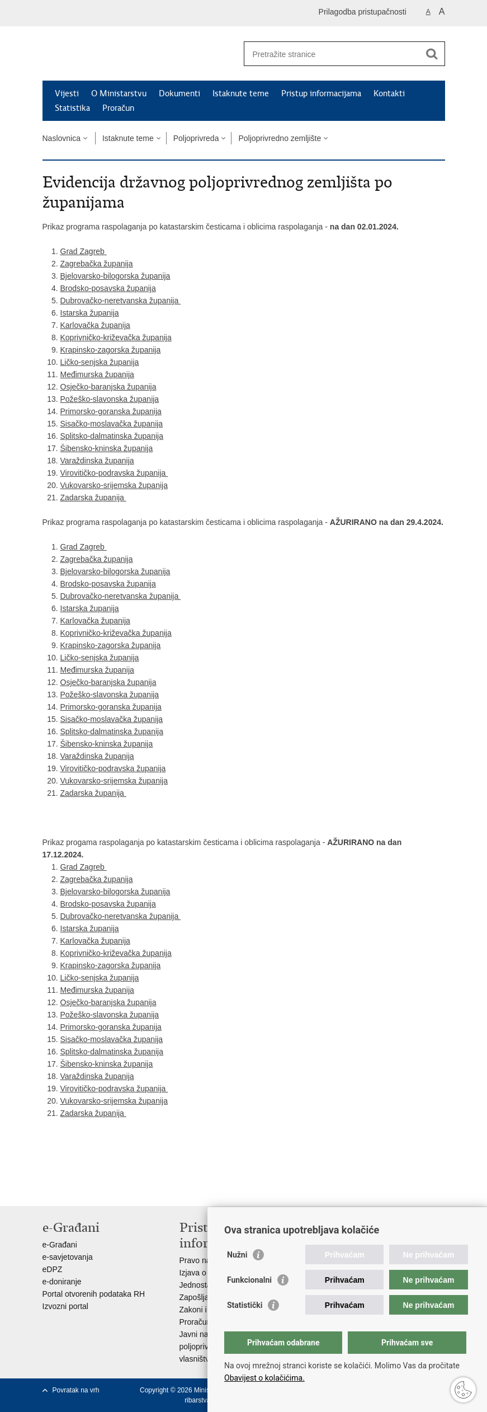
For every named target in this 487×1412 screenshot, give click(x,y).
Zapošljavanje (203, 1297)
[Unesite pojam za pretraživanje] (332, 54)
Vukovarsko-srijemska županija (114, 485)
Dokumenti (179, 93)
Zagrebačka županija (96, 263)
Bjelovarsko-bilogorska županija (115, 275)
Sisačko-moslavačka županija (111, 423)
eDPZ (52, 1269)
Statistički (244, 1305)
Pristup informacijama (321, 93)
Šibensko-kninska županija (106, 448)
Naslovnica (61, 138)
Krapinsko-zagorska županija (110, 349)
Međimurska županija (97, 374)
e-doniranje (62, 1281)
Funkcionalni (249, 1279)
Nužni (237, 1254)
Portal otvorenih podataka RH (93, 1293)
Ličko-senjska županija (99, 362)
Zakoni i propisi (205, 1309)
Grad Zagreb (83, 251)
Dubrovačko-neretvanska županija (120, 300)
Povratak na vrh (76, 1390)
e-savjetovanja (67, 1256)
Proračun (118, 108)
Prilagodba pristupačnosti (362, 11)
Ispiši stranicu (48, 1188)
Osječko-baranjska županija (108, 386)
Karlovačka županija (95, 325)
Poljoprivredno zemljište (279, 138)
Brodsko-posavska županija (108, 288)
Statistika (72, 108)
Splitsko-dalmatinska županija (111, 435)
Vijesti (67, 93)
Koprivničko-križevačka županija (116, 337)
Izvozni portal (65, 1306)
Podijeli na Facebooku (72, 1188)
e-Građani (59, 1244)
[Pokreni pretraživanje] (432, 54)
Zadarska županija (93, 497)
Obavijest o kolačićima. (264, 1377)
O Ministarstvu (118, 93)
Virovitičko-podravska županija (114, 472)
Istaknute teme (240, 93)
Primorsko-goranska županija (111, 411)
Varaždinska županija (97, 460)
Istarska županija (89, 312)
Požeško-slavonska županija (109, 399)
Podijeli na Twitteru (96, 1188)
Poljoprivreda (196, 138)
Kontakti (389, 93)
